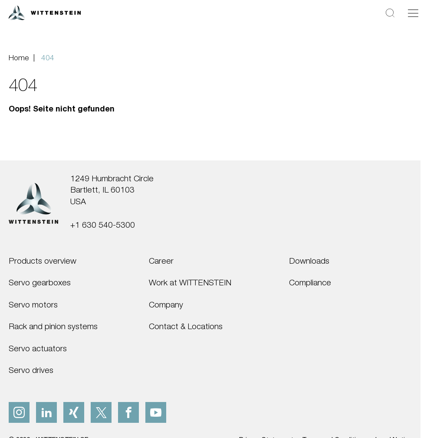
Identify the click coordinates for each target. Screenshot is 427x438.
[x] (101, 412)
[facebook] (128, 412)
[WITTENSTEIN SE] (45, 12)
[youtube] (155, 412)
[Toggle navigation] (413, 13)
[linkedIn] (46, 412)
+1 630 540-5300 (102, 224)
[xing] (73, 412)
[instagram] (19, 412)
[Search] (390, 13)
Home (19, 57)
